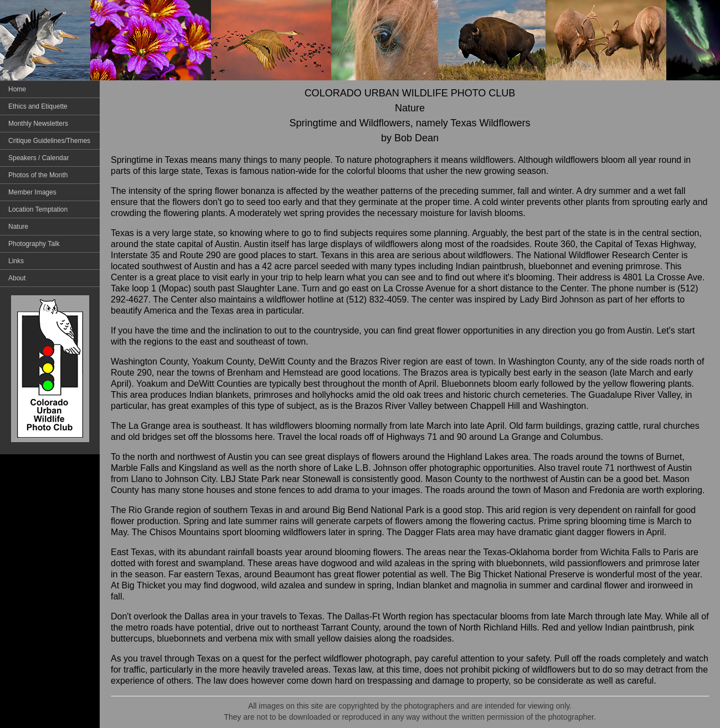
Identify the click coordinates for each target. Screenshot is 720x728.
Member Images (32, 192)
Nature (18, 226)
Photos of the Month (38, 175)
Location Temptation (38, 209)
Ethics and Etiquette (38, 106)
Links (16, 261)
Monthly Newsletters (38, 123)
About (16, 278)
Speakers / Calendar (38, 158)
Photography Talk (34, 244)
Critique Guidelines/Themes (49, 141)
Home (17, 89)
